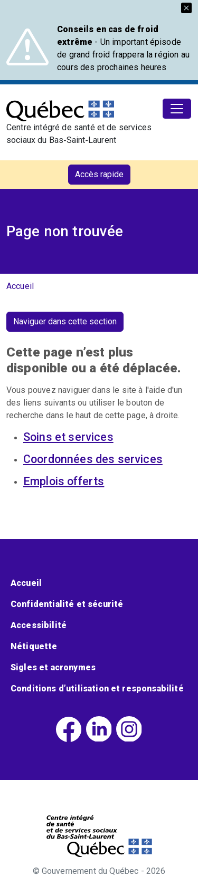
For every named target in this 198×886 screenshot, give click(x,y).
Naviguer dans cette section (65, 321)
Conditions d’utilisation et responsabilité (97, 688)
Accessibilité (39, 625)
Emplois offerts (63, 481)
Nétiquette (34, 646)
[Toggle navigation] (177, 108)
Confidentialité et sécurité (67, 604)
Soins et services (68, 437)
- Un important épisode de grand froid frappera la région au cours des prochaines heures (123, 48)
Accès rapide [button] (99, 174)
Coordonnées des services (93, 459)
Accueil (20, 286)
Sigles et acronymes (53, 667)
